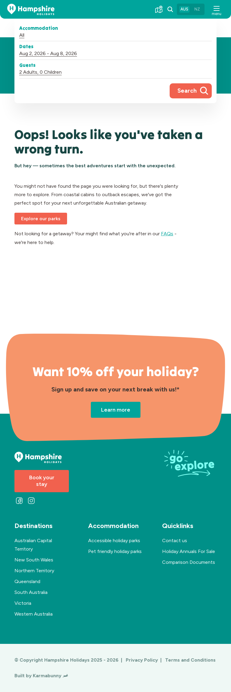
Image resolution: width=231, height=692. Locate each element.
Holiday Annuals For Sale (188, 551)
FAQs (167, 233)
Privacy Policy (142, 660)
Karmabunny (50, 675)
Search (187, 90)
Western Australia (33, 614)
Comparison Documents (188, 562)
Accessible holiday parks (114, 540)
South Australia (31, 592)
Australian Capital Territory (33, 545)
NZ (197, 9)
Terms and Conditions (190, 660)
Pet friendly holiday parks (115, 551)
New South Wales (33, 560)
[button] (216, 9)
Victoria (22, 603)
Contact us (174, 540)
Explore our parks (40, 218)
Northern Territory (34, 570)
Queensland (27, 581)
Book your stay (41, 480)
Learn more (115, 409)
